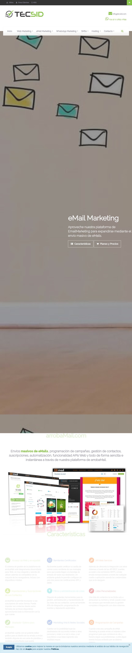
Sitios (9, 2)
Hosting (97, 31)
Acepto (29, 649)
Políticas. (55, 649)
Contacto (109, 31)
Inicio (9, 31)
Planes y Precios (107, 243)
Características (81, 243)
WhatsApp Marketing (67, 31)
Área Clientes (22, 2)
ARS (34, 2)
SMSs (85, 31)
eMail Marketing (45, 31)
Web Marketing (25, 31)
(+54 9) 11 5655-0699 (117, 19)
